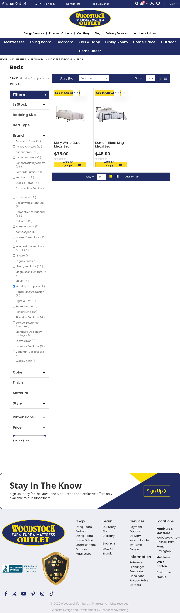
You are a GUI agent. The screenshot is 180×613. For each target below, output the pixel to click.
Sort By (66, 78)
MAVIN (23, 281)
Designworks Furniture (30, 204)
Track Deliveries (99, 4)
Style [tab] (30, 403)
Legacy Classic (28, 261)
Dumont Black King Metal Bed (109, 144)
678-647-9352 (45, 3)
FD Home (24, 221)
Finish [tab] (30, 382)
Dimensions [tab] (30, 417)
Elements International (30, 213)
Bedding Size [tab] (30, 114)
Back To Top (132, 176)
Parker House (27, 306)
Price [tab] (30, 427)
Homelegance (28, 226)
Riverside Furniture (31, 317)
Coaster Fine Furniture (30, 190)
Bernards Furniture (30, 172)
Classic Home (28, 183)
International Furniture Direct (30, 248)
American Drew (29, 141)
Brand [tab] (30, 135)
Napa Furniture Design (30, 293)
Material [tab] (30, 393)
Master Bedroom (60, 59)
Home (3, 59)
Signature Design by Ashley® (29, 333)
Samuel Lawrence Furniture (27, 324)
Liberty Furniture (30, 266)
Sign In (173, 4)
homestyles (27, 232)
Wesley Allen (27, 361)
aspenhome (27, 152)
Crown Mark (26, 197)
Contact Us (73, 4)
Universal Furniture (31, 346)
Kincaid (23, 255)
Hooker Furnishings (30, 239)
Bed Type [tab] (30, 125)
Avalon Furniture (29, 157)
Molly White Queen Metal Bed (68, 144)
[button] (76, 93)
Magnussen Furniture (31, 273)
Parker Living (27, 312)
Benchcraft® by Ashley (30, 164)
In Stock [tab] (30, 104)
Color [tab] (30, 372)
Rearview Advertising (114, 610)
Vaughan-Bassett (30, 353)
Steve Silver (26, 341)
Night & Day (26, 301)
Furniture (19, 59)
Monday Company (31, 286)
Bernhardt (25, 177)
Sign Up (156, 491)
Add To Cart (72, 164)
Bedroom (37, 59)
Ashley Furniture (29, 146)
